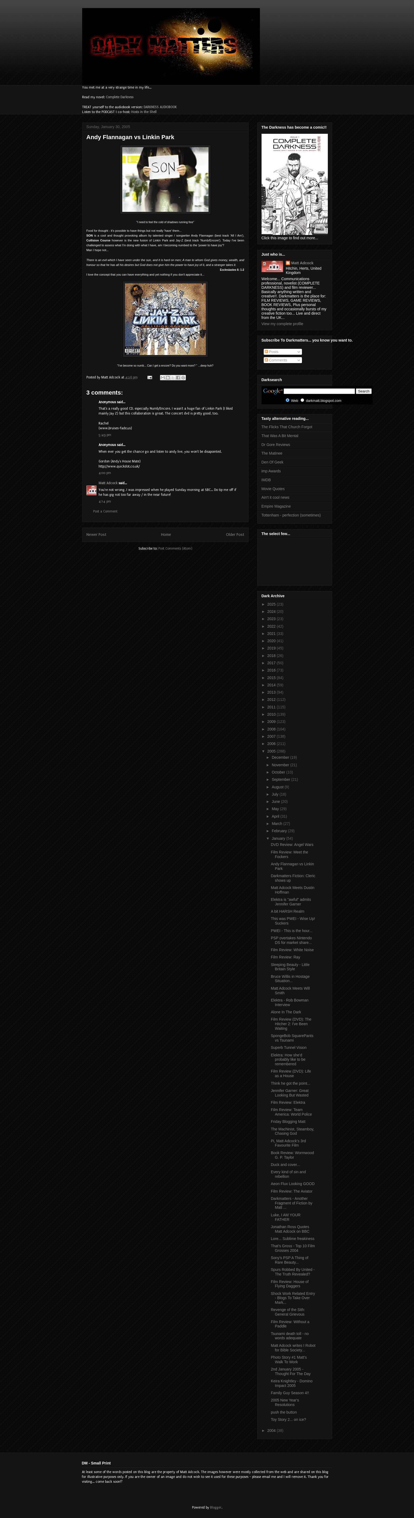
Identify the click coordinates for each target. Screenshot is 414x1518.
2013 (272, 692)
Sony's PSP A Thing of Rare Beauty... (289, 1260)
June (276, 801)
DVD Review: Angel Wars (292, 844)
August (278, 787)
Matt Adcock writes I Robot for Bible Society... (293, 1347)
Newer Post (96, 534)
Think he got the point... (290, 1083)
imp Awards (271, 471)
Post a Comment (105, 511)
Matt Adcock (108, 483)
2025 (272, 604)
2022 (272, 626)
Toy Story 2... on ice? (288, 1419)
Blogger (215, 1507)
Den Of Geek (273, 462)
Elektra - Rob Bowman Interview (289, 1002)
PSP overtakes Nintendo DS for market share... (291, 940)
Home (166, 534)
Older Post (235, 534)
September (281, 779)
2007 (272, 736)
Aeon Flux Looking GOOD (293, 1184)
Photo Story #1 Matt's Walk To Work (289, 1359)
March (277, 823)
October (279, 772)
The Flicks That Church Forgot (287, 427)
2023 (272, 619)
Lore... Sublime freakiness (292, 1238)
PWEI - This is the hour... (291, 931)
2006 (272, 744)
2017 (272, 663)
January (279, 838)
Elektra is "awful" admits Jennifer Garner (291, 901)
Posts (272, 352)
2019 (272, 648)
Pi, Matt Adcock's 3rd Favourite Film (288, 1143)
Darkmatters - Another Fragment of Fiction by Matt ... (291, 1203)
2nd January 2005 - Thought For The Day (291, 1371)
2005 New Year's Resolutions (285, 1402)
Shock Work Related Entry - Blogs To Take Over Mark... (293, 1298)
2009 (272, 721)
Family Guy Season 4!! (290, 1393)
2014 (272, 685)
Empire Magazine (276, 506)
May (276, 809)
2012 (272, 699)
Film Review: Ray (285, 957)
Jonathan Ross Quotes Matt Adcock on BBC (290, 1229)
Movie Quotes (273, 489)
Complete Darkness (119, 97)
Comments (276, 360)
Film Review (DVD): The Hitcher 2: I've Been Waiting (291, 1024)
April (276, 816)
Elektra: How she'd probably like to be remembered (288, 1059)
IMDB (266, 480)
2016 (272, 670)
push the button (284, 1412)
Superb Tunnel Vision (289, 1047)
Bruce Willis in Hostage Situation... (290, 978)
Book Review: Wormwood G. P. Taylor (292, 1155)
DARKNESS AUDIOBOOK (160, 107)
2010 (272, 714)
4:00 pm (105, 473)
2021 (272, 633)
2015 (272, 678)
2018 (272, 655)
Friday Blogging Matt (288, 1121)
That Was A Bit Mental (280, 436)
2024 (272, 611)
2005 (272, 751)
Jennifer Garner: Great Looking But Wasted (289, 1092)
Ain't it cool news (276, 497)
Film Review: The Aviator (291, 1191)
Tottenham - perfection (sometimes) (291, 515)
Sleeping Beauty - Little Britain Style (290, 966)
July (276, 794)
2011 (272, 707)
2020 (272, 641)
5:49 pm (105, 435)
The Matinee (272, 453)
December (281, 757)
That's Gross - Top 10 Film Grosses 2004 (293, 1248)
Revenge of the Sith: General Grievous (288, 1312)
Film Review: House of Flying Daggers (289, 1284)
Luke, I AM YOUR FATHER (285, 1217)
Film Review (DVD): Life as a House (291, 1073)
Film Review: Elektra (288, 1102)
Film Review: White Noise (292, 950)
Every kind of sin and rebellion (288, 1174)
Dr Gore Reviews (276, 444)
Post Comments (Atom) (175, 548)
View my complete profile (282, 324)
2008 (272, 729)
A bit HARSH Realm (287, 911)
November (281, 765)
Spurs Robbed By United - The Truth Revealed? (293, 1271)
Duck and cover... (285, 1164)
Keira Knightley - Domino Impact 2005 (291, 1383)
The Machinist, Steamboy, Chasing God (292, 1131)
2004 (272, 1430)
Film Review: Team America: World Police (291, 1112)
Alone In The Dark (286, 1012)
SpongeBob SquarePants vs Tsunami (292, 1038)
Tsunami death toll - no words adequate (290, 1335)
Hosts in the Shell (143, 112)
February (280, 831)
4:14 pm (105, 501)
